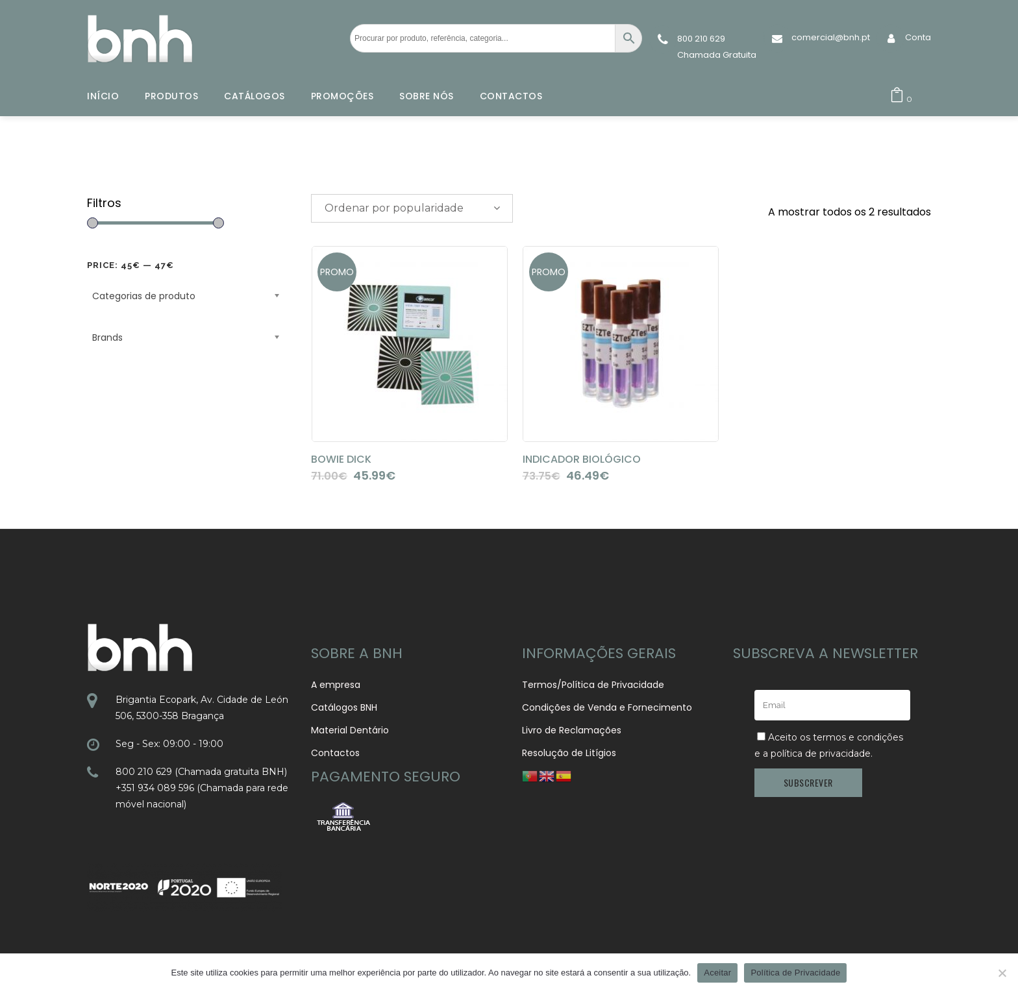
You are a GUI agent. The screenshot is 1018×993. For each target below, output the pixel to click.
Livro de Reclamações (571, 730)
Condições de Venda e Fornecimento (607, 707)
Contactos (335, 752)
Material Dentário (350, 730)
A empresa (335, 684)
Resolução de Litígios (569, 752)
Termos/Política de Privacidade (593, 684)
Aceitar (717, 972)
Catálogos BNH (344, 707)
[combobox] (412, 208)
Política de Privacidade (795, 972)
